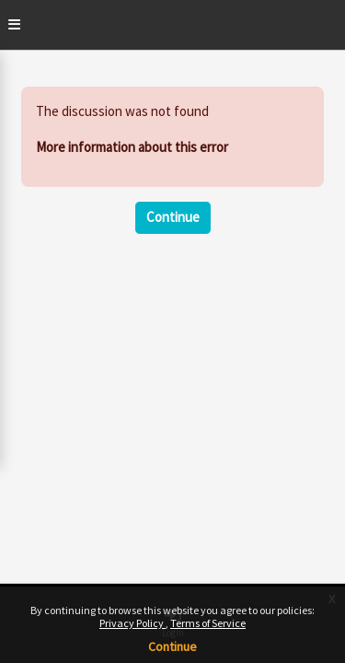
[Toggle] (14, 25)
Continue (172, 646)
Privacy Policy (132, 623)
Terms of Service (208, 623)
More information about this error (132, 147)
